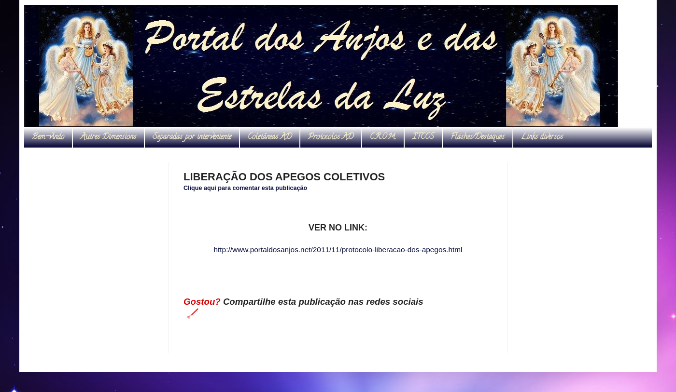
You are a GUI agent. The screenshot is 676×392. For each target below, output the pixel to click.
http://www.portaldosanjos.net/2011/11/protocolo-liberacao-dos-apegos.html (337, 249)
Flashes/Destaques (478, 137)
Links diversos (542, 137)
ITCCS (423, 137)
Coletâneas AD (270, 137)
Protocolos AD (330, 137)
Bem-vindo (48, 137)
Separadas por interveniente (192, 137)
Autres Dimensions (108, 137)
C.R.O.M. (383, 137)
